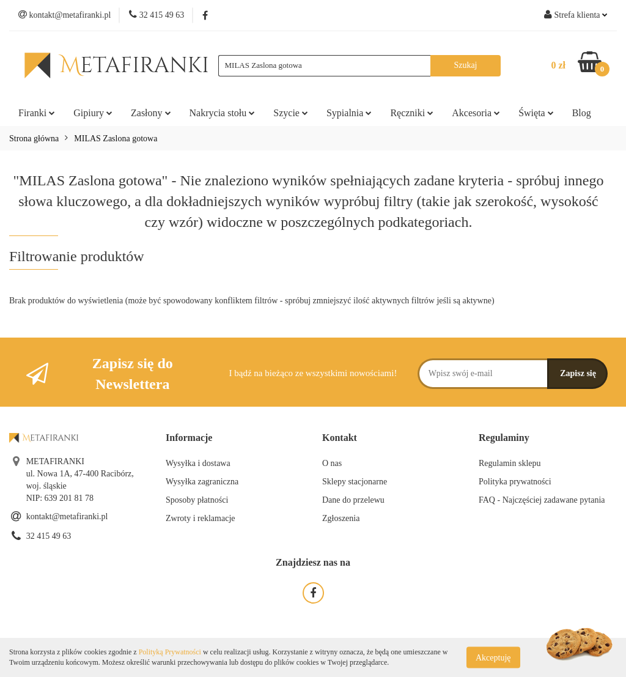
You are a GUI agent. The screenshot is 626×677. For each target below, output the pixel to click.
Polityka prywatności (515, 481)
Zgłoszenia (340, 518)
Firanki (36, 113)
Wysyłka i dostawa (198, 463)
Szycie (290, 113)
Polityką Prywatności (170, 652)
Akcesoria (476, 113)
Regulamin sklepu (510, 463)
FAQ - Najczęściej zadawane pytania (542, 500)
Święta (536, 113)
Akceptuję (493, 657)
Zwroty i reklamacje (200, 518)
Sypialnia (349, 113)
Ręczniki (411, 113)
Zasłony (151, 113)
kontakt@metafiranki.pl (67, 516)
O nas (332, 463)
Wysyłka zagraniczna (202, 481)
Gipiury (92, 113)
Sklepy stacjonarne (354, 481)
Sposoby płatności (197, 500)
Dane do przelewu (353, 500)
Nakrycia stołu (223, 113)
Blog (581, 113)
